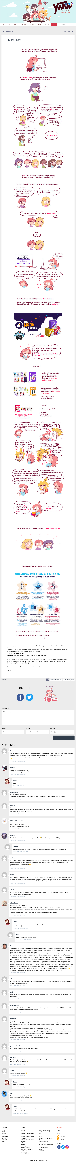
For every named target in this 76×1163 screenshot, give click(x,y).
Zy (11, 1093)
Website (52, 728)
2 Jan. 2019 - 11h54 (18, 1087)
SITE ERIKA (47, 24)
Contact (40, 24)
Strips (3, 24)
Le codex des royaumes (25, 1149)
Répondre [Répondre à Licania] (23, 761)
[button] (74, 24)
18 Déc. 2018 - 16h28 (15, 799)
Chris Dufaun (14, 903)
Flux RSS (62, 1136)
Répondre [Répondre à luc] (23, 972)
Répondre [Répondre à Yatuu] (26, 785)
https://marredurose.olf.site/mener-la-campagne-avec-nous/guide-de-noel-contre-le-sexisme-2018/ (36, 755)
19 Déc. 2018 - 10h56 (15, 915)
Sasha (40, 1149)
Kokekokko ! (41, 1150)
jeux (61, 679)
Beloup (12, 767)
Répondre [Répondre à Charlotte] (23, 1039)
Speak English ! (23, 1153)
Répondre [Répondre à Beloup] (23, 774)
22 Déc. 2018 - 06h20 (15, 1064)
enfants (52, 679)
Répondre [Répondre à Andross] (26, 851)
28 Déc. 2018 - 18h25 (15, 1075)
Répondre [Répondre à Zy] (22, 1100)
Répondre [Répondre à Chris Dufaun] (23, 915)
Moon (64, 679)
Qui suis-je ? (23, 24)
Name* (3, 728)
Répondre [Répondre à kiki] (29, 939)
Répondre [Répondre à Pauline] (23, 814)
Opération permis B (24, 1146)
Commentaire (5, 708)
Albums (14, 24)
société (72, 679)
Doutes (22, 1131)
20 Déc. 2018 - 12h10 (15, 999)
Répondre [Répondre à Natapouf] (23, 1064)
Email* (28, 728)
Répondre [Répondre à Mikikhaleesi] (23, 799)
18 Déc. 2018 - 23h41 (15, 840)
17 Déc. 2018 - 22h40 (15, 761)
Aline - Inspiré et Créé (16, 820)
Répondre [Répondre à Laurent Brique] (23, 1012)
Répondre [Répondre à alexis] (23, 1075)
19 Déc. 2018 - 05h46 (15, 868)
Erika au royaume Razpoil (44, 1130)
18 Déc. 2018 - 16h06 (18, 785)
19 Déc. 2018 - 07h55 (15, 883)
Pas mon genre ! (42, 1142)
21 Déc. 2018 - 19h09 (15, 1051)
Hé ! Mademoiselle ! (43, 1147)
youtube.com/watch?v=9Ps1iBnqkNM (36, 655)
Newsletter (62, 1139)
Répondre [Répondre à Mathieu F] (23, 840)
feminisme (56, 679)
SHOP (8, 24)
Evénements (32, 24)
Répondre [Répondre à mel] (23, 999)
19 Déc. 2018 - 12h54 (18, 928)
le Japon (22, 1150)
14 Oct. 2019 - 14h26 (21, 939)
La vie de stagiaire (24, 1147)
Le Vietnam (23, 1152)
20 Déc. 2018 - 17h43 (15, 1039)
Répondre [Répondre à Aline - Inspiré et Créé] (23, 829)
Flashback (22, 1142)
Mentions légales (33, 1160)
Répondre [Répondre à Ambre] (23, 896)
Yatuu (15, 781)
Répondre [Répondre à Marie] (23, 883)
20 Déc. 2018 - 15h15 (15, 1012)
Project (68, 679)
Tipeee (54, 24)
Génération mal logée (43, 1141)
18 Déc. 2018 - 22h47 (15, 829)
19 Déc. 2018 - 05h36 (18, 851)
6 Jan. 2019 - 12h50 (15, 1100)
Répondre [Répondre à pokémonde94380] (23, 1051)
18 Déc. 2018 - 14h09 (15, 774)
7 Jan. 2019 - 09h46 (18, 1113)
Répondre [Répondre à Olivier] (23, 985)
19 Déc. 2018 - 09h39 (15, 896)
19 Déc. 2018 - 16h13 (15, 985)
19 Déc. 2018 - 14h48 (15, 972)
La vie (47, 679)
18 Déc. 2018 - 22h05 (15, 814)
